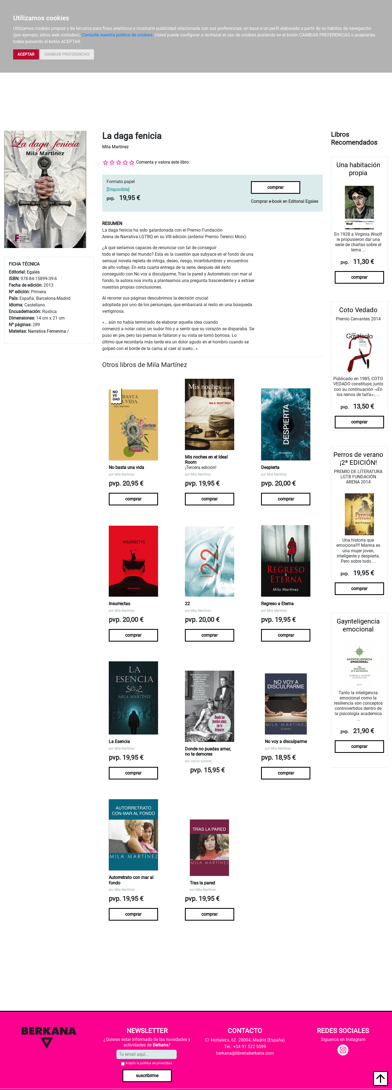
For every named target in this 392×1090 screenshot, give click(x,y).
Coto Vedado (358, 310)
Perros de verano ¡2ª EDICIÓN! (358, 458)
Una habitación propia (358, 169)
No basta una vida (126, 467)
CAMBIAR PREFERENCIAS (67, 54)
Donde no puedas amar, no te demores (208, 751)
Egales (33, 272)
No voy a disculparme (286, 741)
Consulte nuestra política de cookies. (118, 35)
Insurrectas (119, 603)
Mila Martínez (115, 146)
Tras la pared (202, 883)
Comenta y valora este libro (162, 162)
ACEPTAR (26, 54)
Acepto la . (149, 1063)
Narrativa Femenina (47, 331)
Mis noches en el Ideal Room (206, 459)
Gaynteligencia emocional (358, 625)
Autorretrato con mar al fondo (131, 880)
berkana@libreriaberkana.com (245, 1053)
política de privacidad (156, 1063)
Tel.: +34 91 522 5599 (245, 1046)
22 (187, 603)
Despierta (270, 467)
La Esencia (119, 741)
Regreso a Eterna (277, 603)
